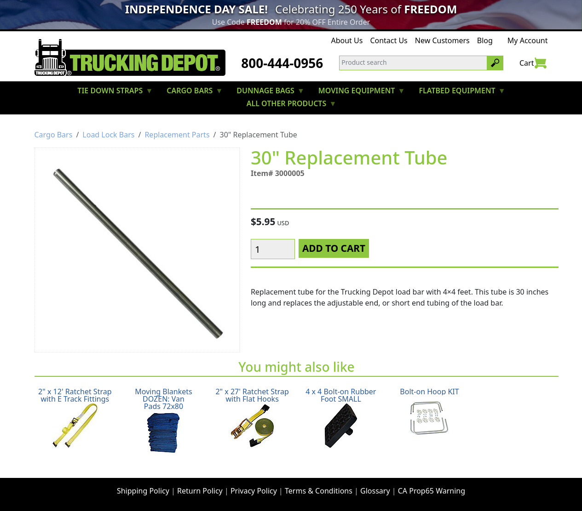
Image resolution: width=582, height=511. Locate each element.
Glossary (375, 491)
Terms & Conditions (318, 491)
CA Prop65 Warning (431, 491)
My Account (527, 40)
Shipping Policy (143, 491)
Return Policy (200, 491)
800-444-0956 (282, 63)
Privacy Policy (253, 491)
